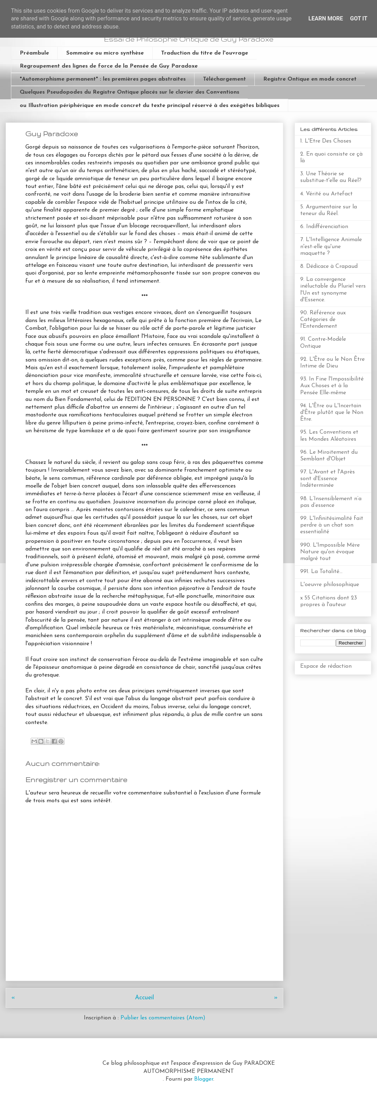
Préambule (34, 53)
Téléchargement (224, 79)
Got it (358, 18)
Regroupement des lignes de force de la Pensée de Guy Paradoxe (109, 66)
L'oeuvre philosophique (329, 584)
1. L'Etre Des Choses (325, 141)
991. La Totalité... (321, 571)
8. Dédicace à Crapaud (329, 266)
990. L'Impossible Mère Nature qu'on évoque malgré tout (330, 551)
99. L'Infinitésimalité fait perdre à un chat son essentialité (331, 525)
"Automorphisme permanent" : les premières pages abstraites (103, 79)
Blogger (203, 1079)
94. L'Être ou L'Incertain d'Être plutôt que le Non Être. (331, 412)
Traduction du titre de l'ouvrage (204, 53)
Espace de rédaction (326, 666)
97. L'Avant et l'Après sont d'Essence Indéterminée (327, 478)
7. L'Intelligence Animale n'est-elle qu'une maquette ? (331, 246)
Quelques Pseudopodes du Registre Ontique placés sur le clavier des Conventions (129, 92)
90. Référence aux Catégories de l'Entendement (323, 319)
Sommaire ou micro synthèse (105, 53)
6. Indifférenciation (324, 227)
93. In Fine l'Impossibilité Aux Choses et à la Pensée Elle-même (332, 385)
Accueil (144, 998)
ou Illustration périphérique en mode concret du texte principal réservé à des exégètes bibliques (149, 105)
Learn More (325, 18)
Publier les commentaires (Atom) (162, 1018)
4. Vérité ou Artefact (326, 194)
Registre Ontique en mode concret (310, 79)
